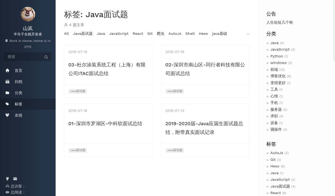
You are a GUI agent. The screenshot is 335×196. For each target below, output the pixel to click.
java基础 (219, 33)
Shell (190, 33)
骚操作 (276, 129)
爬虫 (160, 33)
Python (276, 56)
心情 (274, 96)
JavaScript (280, 49)
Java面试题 (280, 186)
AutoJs (276, 153)
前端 (274, 69)
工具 (274, 89)
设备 (274, 123)
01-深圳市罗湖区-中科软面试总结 (105, 123)
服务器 (276, 109)
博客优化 (278, 76)
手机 (274, 102)
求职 (274, 116)
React (275, 193)
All (66, 33)
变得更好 (278, 83)
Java (274, 43)
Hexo (275, 166)
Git (273, 159)
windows (278, 62)
